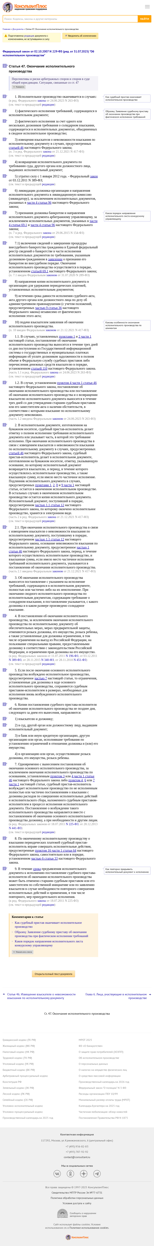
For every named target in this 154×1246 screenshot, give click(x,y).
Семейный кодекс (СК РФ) (18, 1099)
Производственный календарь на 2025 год (28, 1117)
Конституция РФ (12, 1081)
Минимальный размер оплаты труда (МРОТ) (104, 1099)
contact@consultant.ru (77, 1157)
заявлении (55, 259)
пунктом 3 (57, 776)
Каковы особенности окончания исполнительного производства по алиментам (123, 325)
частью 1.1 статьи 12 (49, 505)
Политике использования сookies (88, 1227)
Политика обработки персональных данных (77, 1198)
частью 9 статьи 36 (48, 308)
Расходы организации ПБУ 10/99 (98, 1093)
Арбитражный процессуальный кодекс (25, 1075)
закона (41, 100)
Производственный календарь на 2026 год (104, 1081)
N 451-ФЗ (80, 660)
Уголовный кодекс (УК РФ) (18, 1063)
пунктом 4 (75, 780)
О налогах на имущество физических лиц (103, 1069)
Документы (18, 29)
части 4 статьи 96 (39, 202)
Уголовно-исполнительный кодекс (23, 1105)
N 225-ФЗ (72, 824)
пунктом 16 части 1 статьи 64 (55, 850)
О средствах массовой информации (100, 1075)
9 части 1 (67, 485)
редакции (48, 104)
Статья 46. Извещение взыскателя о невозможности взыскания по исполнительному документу (41, 996)
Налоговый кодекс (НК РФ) (18, 1051)
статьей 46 (16, 147)
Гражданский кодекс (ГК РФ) (19, 1039)
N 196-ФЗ (72, 656)
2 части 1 (84, 336)
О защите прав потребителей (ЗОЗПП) (101, 1051)
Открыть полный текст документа (53, 974)
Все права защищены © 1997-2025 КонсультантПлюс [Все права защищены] (76, 1187)
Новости (116, 37)
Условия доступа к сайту (77, 1203)
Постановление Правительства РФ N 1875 (103, 1117)
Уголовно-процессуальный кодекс (23, 1111)
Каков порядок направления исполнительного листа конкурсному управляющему (124, 216)
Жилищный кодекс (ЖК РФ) (19, 1045)
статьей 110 (39, 368)
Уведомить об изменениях (82, 35)
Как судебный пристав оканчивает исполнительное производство (123, 98)
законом (51, 275)
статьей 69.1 (39, 271)
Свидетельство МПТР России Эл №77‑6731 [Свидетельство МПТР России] (77, 1192)
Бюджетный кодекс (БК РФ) (19, 1069)
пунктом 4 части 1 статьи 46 (77, 383)
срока (37, 869)
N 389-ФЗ (15, 660)
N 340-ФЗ (47, 660)
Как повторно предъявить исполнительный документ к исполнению (127, 870)
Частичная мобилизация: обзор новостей (103, 1111)
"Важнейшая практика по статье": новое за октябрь (123, 50)
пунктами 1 (67, 336)
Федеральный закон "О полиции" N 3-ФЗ (102, 1087)
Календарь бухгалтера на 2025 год (99, 1105)
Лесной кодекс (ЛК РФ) (16, 1093)
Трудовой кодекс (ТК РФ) (17, 1057)
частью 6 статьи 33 (44, 858)
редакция (29, 35)
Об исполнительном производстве (99, 1057)
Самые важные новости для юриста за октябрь (126, 80)
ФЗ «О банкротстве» (91, 1045)
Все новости (111, 89)
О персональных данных (93, 1063)
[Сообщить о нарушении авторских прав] (77, 1213)
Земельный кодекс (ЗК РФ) (18, 1087)
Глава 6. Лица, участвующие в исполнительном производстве (116, 996)
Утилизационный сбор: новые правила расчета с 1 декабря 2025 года (126, 65)
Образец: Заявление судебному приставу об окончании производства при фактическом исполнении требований (126, 114)
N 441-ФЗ (15, 828)
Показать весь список (24, 952)
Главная (6, 29)
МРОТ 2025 (85, 1039)
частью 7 (40, 678)
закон (94, 176)
